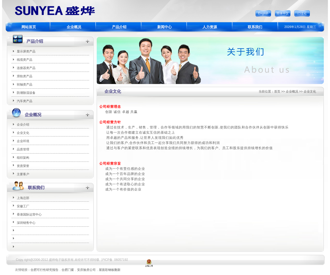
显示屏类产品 (26, 51)
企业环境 (23, 141)
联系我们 (255, 27)
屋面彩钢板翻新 (110, 270)
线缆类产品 (24, 60)
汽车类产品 (24, 101)
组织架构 (23, 157)
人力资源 (209, 27)
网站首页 (28, 27)
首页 (277, 91)
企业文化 (23, 133)
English (263, 13)
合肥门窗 (68, 270)
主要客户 (23, 174)
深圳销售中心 (26, 223)
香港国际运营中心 (29, 214)
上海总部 (23, 198)
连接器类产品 (26, 68)
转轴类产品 (24, 84)
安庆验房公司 (86, 270)
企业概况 (74, 27)
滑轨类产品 (24, 76)
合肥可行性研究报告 (44, 270)
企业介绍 (23, 124)
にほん (302, 13)
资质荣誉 (23, 166)
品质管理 (23, 149)
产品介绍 (119, 27)
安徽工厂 (23, 206)
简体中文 (282, 13)
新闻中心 (164, 27)
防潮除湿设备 (26, 93)
